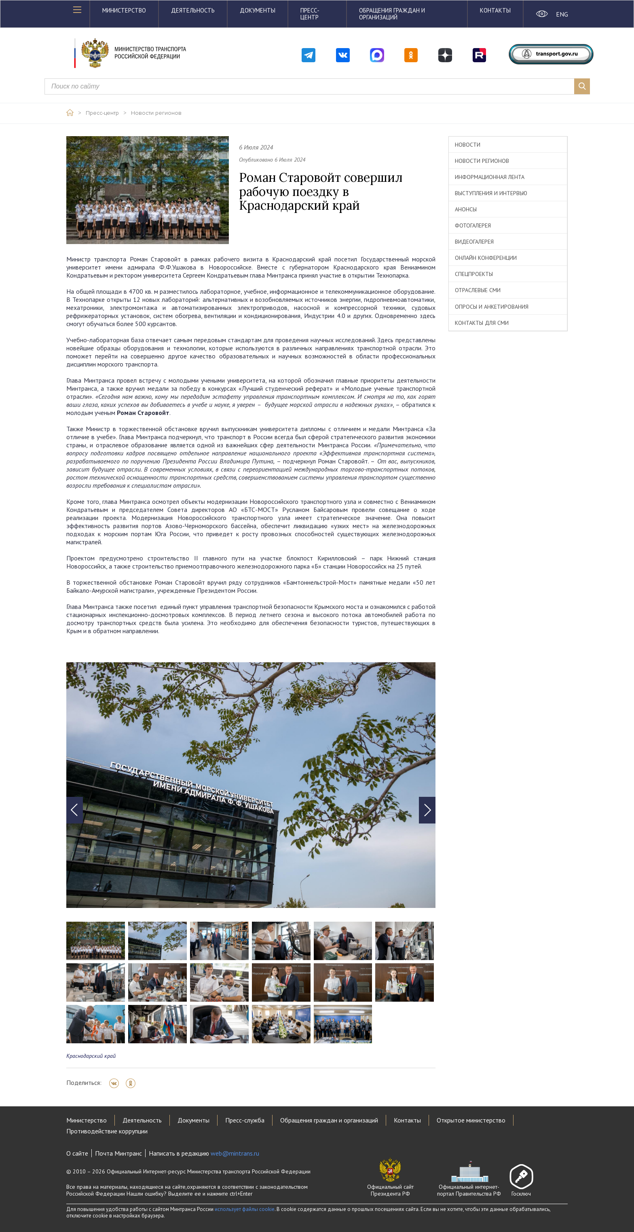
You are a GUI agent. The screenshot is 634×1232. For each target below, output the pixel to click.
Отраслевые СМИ (478, 290)
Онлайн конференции (486, 257)
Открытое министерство (471, 1120)
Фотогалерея (473, 225)
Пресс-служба (244, 1120)
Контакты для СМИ (482, 322)
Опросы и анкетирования (491, 306)
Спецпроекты (474, 274)
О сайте (77, 1153)
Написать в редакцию (204, 1153)
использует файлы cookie (245, 1209)
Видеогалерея (474, 241)
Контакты (495, 10)
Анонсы (466, 209)
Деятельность (193, 10)
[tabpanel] (250, 785)
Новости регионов (156, 113)
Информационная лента (489, 177)
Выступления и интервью (491, 193)
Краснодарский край (91, 1055)
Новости (467, 144)
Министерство (124, 10)
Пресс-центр (309, 13)
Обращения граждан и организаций (392, 13)
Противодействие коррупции (107, 1131)
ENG (562, 14)
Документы (257, 10)
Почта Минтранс (118, 1153)
